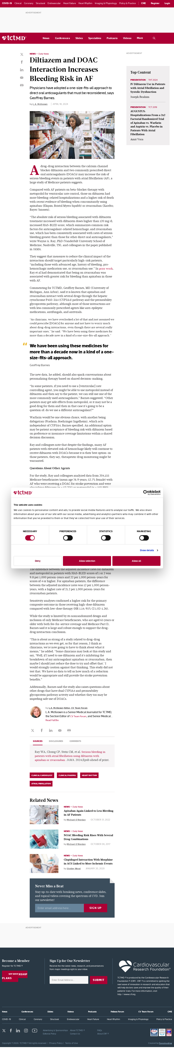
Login (167, 3)
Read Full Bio (65, 724)
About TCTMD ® (77, 1039)
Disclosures (57, 745)
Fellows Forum (117, 1020)
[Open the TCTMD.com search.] (154, 38)
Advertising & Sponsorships (55, 1039)
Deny (38, 560)
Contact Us (75, 1042)
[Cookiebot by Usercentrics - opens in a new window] (145, 492)
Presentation (138, 79)
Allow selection (87, 560)
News (46, 38)
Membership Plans (15, 986)
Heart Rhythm (89, 783)
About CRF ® (103, 1042)
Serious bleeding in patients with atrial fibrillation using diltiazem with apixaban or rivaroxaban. (70, 760)
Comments (77, 745)
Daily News (44, 53)
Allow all (136, 560)
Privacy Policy (56, 1052)
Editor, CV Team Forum (78, 711)
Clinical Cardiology (41, 783)
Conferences (62, 38)
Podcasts (112, 38)
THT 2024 (155, 79)
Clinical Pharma (67, 783)
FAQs (99, 1039)
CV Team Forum (79, 720)
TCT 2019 (154, 111)
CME (143, 3)
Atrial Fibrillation (41, 791)
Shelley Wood (74, 880)
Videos (127, 38)
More (140, 38)
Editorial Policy (49, 1042)
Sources (38, 745)
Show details (147, 550)
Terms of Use (71, 1052)
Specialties (94, 38)
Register (155, 3)
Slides (79, 38)
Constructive (165, 1052)
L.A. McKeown (40, 104)
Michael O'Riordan (77, 827)
